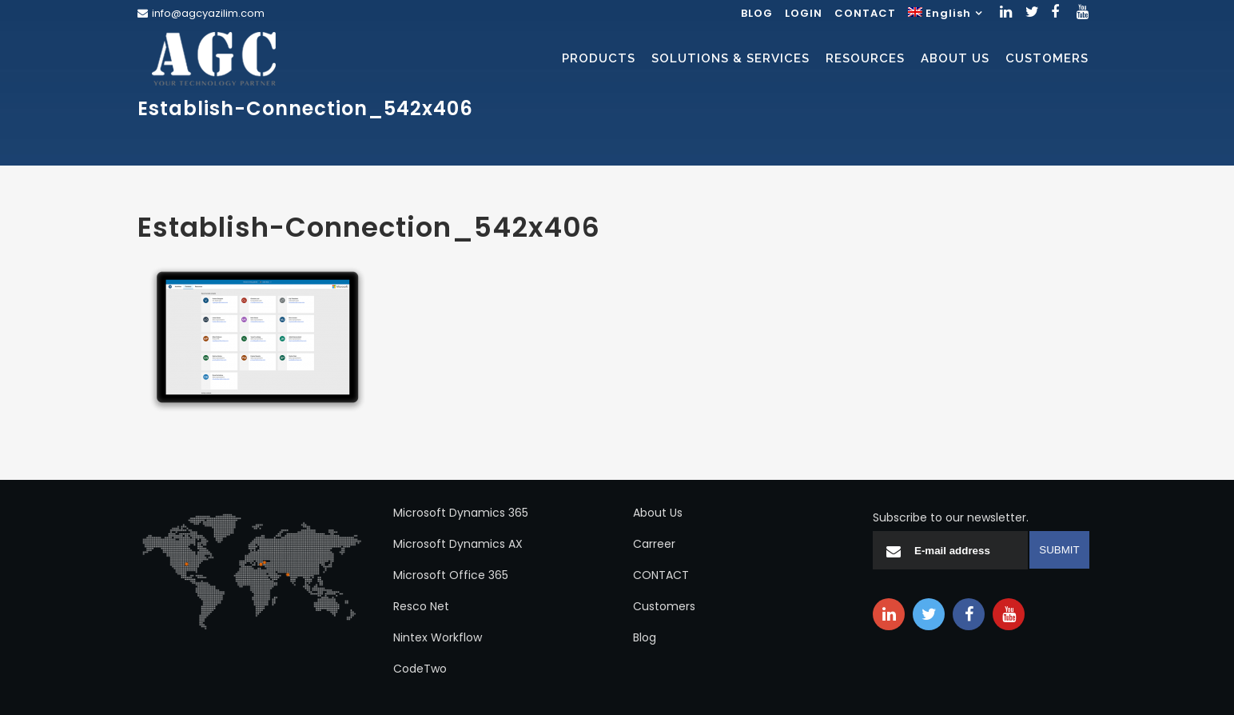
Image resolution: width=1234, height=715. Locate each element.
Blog (644, 637)
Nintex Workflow (437, 637)
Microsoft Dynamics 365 (460, 513)
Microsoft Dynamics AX (458, 544)
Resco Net (421, 606)
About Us (658, 513)
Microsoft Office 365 (450, 575)
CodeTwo (420, 669)
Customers (664, 606)
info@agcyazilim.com (208, 13)
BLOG (757, 13)
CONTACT (865, 13)
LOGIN (803, 13)
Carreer (654, 544)
